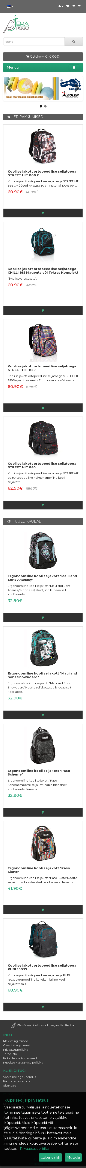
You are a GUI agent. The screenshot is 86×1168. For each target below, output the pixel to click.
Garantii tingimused (16, 1045)
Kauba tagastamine (16, 1081)
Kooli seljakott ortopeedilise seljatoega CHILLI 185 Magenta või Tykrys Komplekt (43, 270)
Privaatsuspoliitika (15, 1049)
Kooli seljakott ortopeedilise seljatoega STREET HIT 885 (42, 465)
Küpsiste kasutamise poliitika (23, 1062)
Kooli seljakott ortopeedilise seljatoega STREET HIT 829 (42, 368)
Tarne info (10, 1054)
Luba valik (50, 1157)
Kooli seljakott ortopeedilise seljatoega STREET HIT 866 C (42, 173)
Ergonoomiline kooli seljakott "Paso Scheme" (39, 772)
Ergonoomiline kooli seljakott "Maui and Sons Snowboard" (42, 675)
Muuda (73, 1157)
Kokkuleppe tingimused (20, 1058)
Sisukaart (9, 1085)
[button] (74, 67)
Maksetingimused (15, 1041)
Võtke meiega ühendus (19, 1077)
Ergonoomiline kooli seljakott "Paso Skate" (39, 870)
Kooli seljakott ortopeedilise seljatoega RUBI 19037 (42, 967)
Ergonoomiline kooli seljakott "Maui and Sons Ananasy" (42, 578)
